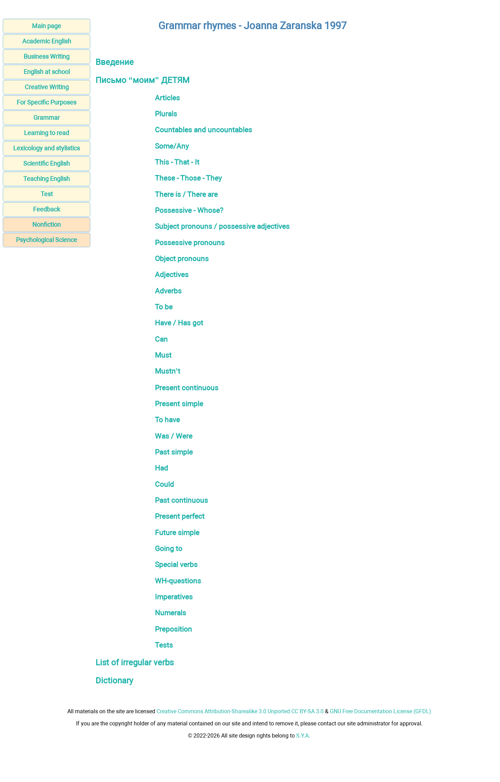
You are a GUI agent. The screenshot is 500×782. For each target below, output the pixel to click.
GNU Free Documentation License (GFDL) (380, 711)
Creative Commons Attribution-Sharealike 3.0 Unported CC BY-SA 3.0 (240, 711)
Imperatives (174, 596)
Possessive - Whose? (189, 210)
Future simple (177, 532)
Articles (167, 97)
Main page (46, 26)
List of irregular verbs (134, 662)
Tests (164, 645)
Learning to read (46, 132)
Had (161, 468)
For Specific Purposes (46, 102)
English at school (47, 71)
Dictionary (114, 680)
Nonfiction (46, 224)
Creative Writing (47, 87)
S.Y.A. (303, 735)
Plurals (166, 113)
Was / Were (173, 436)
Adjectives (172, 274)
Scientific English (46, 163)
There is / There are (186, 194)
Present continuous (186, 387)
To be (164, 306)
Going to (168, 548)
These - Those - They (188, 178)
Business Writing (46, 56)
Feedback (46, 209)
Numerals (170, 612)
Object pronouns (182, 258)
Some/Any (172, 146)
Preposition (173, 629)
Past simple (174, 452)
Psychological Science (46, 239)
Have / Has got (179, 322)
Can (161, 339)
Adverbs (168, 290)
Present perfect (180, 516)
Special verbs (176, 564)
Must (163, 355)
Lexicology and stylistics (46, 148)
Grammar (46, 117)
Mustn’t (167, 371)
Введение (114, 62)
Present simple (179, 403)
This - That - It (177, 162)
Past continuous (181, 500)
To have (167, 419)
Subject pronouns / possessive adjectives (222, 226)
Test (47, 194)
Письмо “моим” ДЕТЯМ (142, 80)
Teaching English (46, 178)
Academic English (46, 41)
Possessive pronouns (190, 242)
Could (164, 484)
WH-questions (178, 580)
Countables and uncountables (203, 129)
